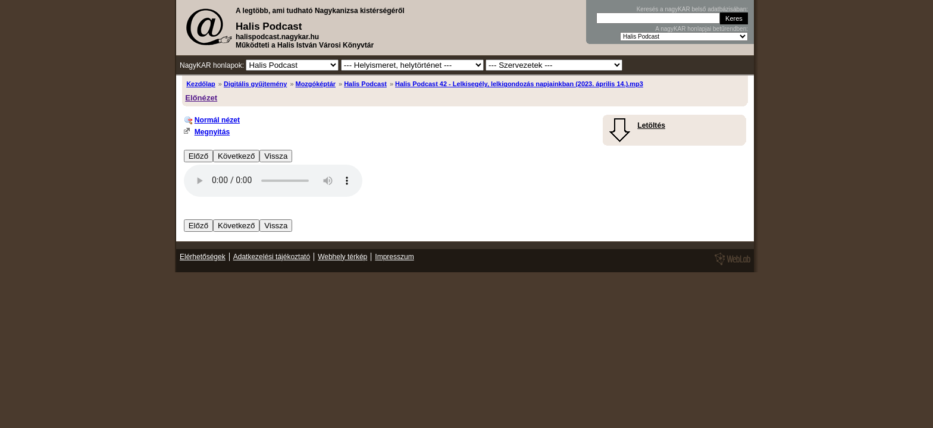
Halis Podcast (365, 83)
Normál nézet (217, 120)
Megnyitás (212, 132)
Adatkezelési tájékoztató (271, 257)
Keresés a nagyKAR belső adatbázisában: (692, 9)
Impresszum (394, 257)
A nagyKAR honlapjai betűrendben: (701, 29)
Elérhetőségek (203, 257)
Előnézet (201, 97)
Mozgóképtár (316, 83)
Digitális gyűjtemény (255, 83)
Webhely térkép (342, 257)
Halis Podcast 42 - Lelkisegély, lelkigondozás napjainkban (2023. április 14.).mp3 (519, 83)
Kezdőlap (200, 83)
